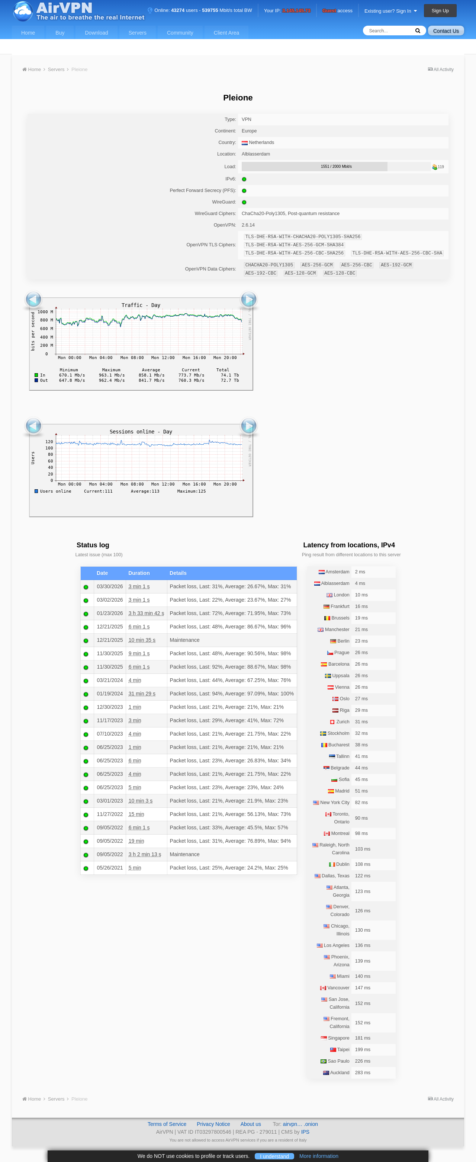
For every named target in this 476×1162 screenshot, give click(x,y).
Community (180, 33)
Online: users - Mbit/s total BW (199, 10)
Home (28, 33)
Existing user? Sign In (390, 11)
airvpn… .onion (300, 1124)
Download (96, 33)
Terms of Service (167, 1124)
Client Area (226, 33)
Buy (59, 33)
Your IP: (287, 11)
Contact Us (446, 31)
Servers (138, 33)
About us (251, 1124)
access (337, 11)
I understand (274, 1156)
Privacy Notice (213, 1124)
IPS (305, 1132)
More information (318, 1156)
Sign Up (440, 10)
